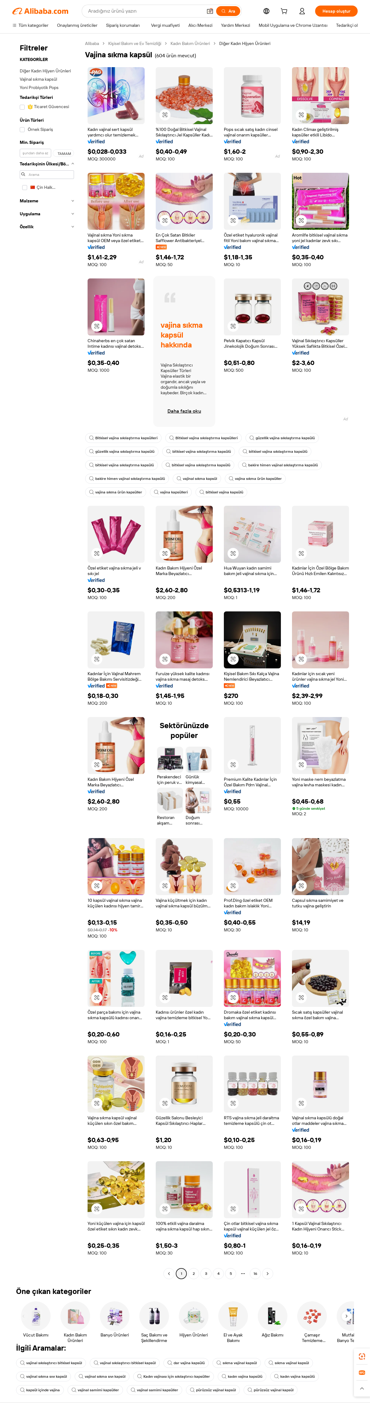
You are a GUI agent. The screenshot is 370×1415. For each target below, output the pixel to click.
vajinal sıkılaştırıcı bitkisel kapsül (51, 1362)
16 (255, 1273)
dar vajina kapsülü (186, 1362)
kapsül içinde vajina (40, 1390)
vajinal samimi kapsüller (95, 1390)
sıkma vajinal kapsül (236, 1362)
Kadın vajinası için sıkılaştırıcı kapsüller (173, 1376)
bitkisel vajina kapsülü (221, 492)
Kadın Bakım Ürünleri (190, 43)
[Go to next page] (267, 1273)
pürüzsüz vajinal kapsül (213, 1390)
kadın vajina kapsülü (242, 1376)
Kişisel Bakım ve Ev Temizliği (134, 43)
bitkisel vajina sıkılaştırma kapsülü (198, 451)
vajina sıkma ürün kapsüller (255, 478)
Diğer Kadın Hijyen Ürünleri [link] (244, 43)
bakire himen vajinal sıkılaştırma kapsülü (280, 465)
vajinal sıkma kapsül (197, 478)
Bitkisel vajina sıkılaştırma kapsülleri (123, 438)
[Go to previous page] (169, 1273)
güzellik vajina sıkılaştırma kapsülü (282, 438)
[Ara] (228, 11)
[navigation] (47, 659)
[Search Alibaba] (144, 11)
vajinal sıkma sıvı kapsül (43, 1376)
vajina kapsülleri (171, 492)
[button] (210, 11)
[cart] (285, 12)
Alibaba (92, 43)
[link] (362, 1356)
